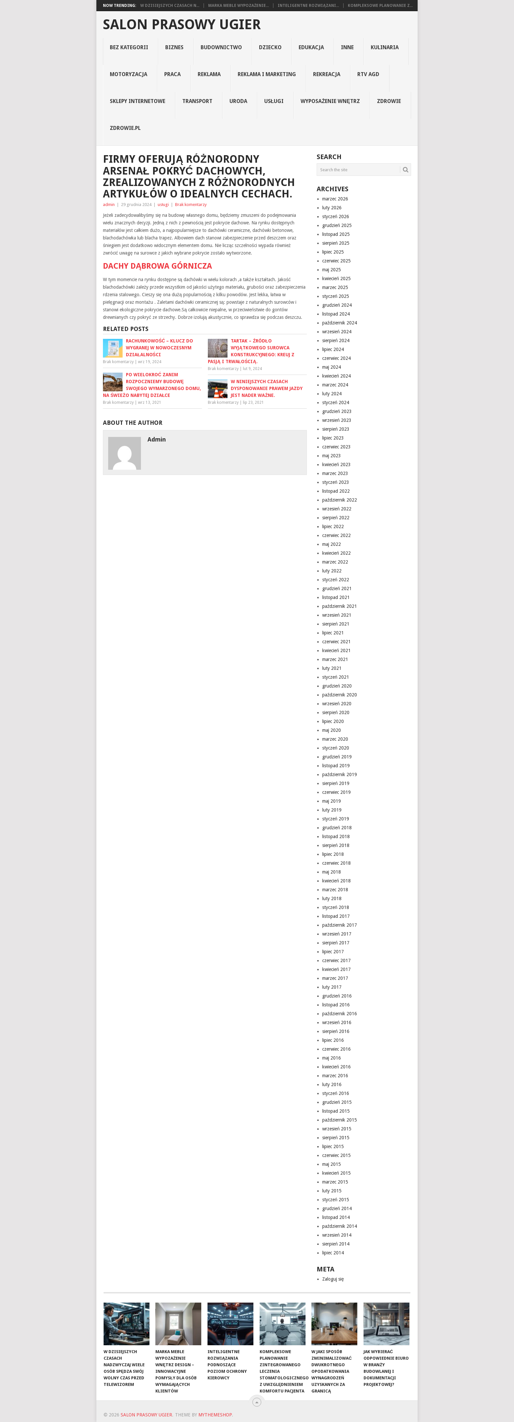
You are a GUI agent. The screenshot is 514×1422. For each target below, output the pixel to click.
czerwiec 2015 (336, 1155)
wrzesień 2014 (336, 1235)
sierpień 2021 (335, 624)
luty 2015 (332, 1190)
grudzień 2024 (337, 305)
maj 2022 (331, 544)
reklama (209, 74)
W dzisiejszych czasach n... (169, 5)
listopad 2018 (336, 836)
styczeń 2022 (335, 579)
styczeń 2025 (335, 296)
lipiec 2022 (333, 526)
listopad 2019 (336, 765)
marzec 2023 (335, 473)
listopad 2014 (336, 1217)
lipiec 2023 (333, 438)
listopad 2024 (336, 314)
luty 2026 (332, 207)
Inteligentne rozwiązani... (308, 5)
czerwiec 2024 (336, 358)
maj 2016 (331, 1058)
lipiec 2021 (333, 632)
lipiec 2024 (333, 349)
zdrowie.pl (125, 128)
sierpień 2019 (335, 783)
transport (197, 101)
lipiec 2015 (333, 1146)
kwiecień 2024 (336, 376)
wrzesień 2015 (336, 1128)
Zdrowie (389, 101)
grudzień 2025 (337, 225)
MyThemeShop (215, 1414)
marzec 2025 (335, 287)
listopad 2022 (336, 491)
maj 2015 (331, 1164)
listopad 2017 (336, 916)
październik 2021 (339, 606)
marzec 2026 (335, 198)
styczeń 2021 (335, 677)
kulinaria (385, 47)
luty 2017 (332, 987)
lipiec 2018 (333, 854)
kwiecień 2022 (336, 553)
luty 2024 (332, 393)
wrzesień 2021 (336, 615)
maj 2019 (331, 801)
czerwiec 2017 (336, 960)
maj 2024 (331, 367)
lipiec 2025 (333, 252)
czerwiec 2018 (336, 863)
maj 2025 (331, 269)
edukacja (311, 47)
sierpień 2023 (335, 429)
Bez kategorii (129, 47)
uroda (238, 101)
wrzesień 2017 (336, 934)
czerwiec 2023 (336, 446)
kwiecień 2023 (336, 464)
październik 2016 (339, 1013)
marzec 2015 (335, 1182)
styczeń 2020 (335, 748)
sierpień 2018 (335, 845)
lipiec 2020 (333, 721)
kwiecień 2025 (336, 278)
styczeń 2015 (335, 1199)
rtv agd (368, 74)
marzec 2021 (335, 659)
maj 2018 (331, 872)
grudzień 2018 (337, 827)
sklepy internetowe (137, 101)
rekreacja (326, 74)
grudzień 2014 (337, 1208)
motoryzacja (128, 74)
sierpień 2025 (335, 243)
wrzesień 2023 (336, 420)
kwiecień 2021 (336, 650)
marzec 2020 (335, 739)
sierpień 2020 (335, 712)
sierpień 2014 (335, 1244)
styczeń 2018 (335, 907)
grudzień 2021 (337, 588)
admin (109, 204)
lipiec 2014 (333, 1252)
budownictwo (221, 47)
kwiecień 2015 (336, 1173)
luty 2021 (332, 668)
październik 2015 (339, 1120)
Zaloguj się (333, 1279)
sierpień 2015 (335, 1137)
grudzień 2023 (337, 411)
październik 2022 (339, 500)
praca (172, 74)
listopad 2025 (336, 234)
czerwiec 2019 (336, 792)
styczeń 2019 (335, 818)
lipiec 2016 (333, 1040)
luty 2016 (332, 1084)
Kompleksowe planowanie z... (380, 5)
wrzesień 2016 (336, 1022)
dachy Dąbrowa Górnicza (157, 266)
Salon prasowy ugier (182, 24)
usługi (274, 101)
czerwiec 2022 (336, 535)
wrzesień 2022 (336, 508)
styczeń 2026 (335, 216)
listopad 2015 (336, 1111)
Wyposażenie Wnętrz (330, 101)
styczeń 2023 (335, 482)
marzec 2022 (335, 562)
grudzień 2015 (337, 1102)
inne (347, 47)
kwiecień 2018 (336, 880)
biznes (174, 47)
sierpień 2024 (335, 340)
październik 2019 (339, 774)
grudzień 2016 (337, 996)
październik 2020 (339, 694)
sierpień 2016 (335, 1031)
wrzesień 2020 (336, 703)
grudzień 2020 (337, 686)
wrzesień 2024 (336, 331)
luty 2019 (332, 810)
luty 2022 (332, 570)
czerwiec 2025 (336, 260)
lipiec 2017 (333, 951)
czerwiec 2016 (336, 1049)
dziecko (270, 47)
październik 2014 (339, 1226)
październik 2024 (339, 322)
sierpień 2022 (335, 517)
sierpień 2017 (335, 942)
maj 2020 (331, 730)
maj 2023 (331, 455)
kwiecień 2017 (336, 969)
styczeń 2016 (335, 1093)
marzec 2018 (335, 889)
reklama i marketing (267, 74)
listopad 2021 (336, 597)
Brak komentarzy (191, 204)
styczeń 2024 (335, 402)
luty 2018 (332, 898)
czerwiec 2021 (336, 641)
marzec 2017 (335, 978)
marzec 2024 (335, 384)
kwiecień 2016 (336, 1066)
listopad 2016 (336, 1004)
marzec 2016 (335, 1075)
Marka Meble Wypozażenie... (238, 5)
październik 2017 (339, 925)
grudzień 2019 (337, 756)
